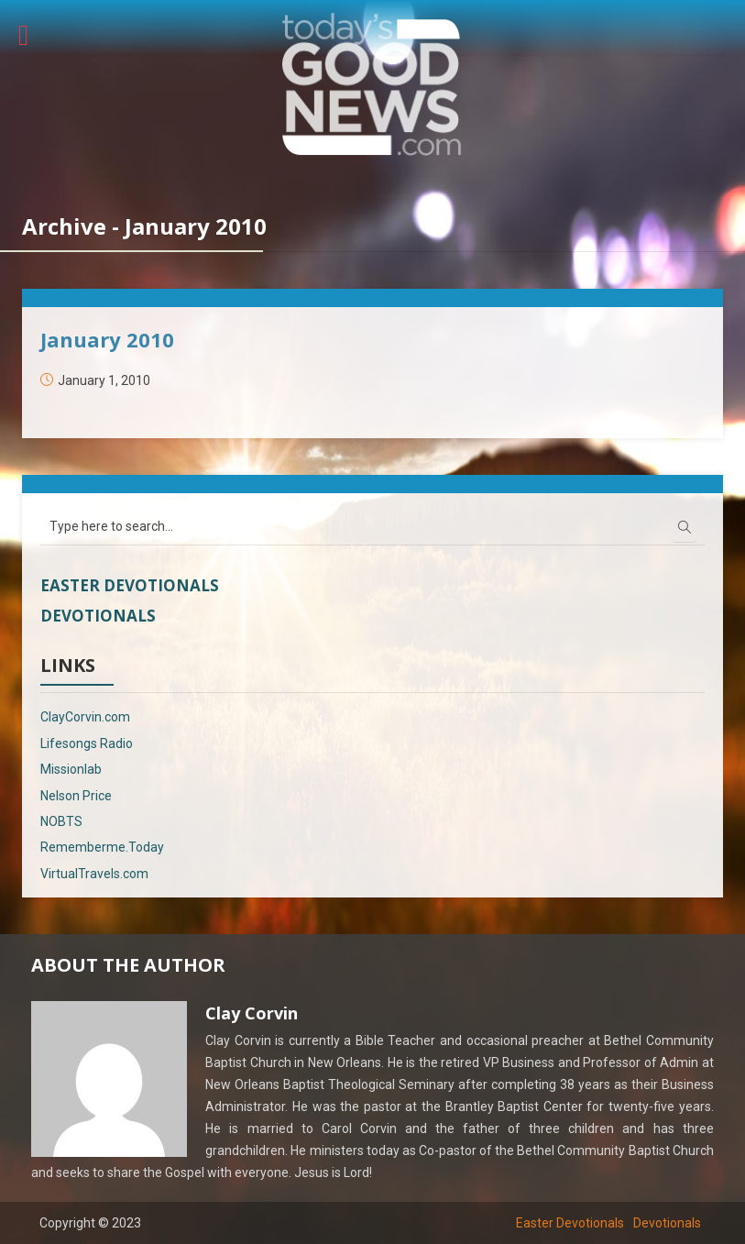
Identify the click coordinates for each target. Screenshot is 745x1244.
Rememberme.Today (102, 847)
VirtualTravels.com (94, 873)
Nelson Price (76, 795)
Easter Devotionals (129, 585)
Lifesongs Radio (86, 743)
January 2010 (107, 339)
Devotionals (98, 615)
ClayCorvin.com (85, 717)
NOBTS (61, 821)
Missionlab (71, 769)
